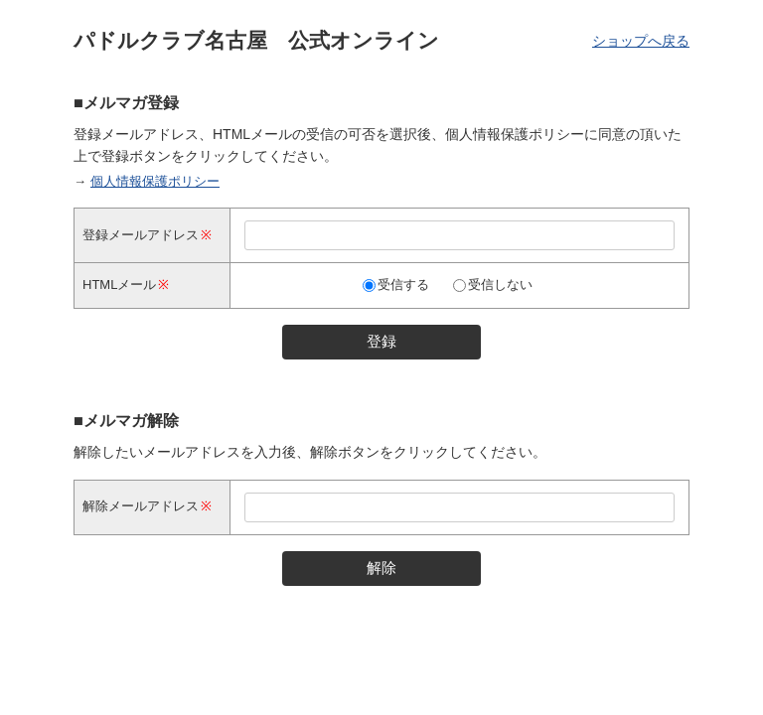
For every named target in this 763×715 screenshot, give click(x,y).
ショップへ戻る (640, 41)
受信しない (500, 284)
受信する (403, 284)
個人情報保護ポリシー (155, 181)
